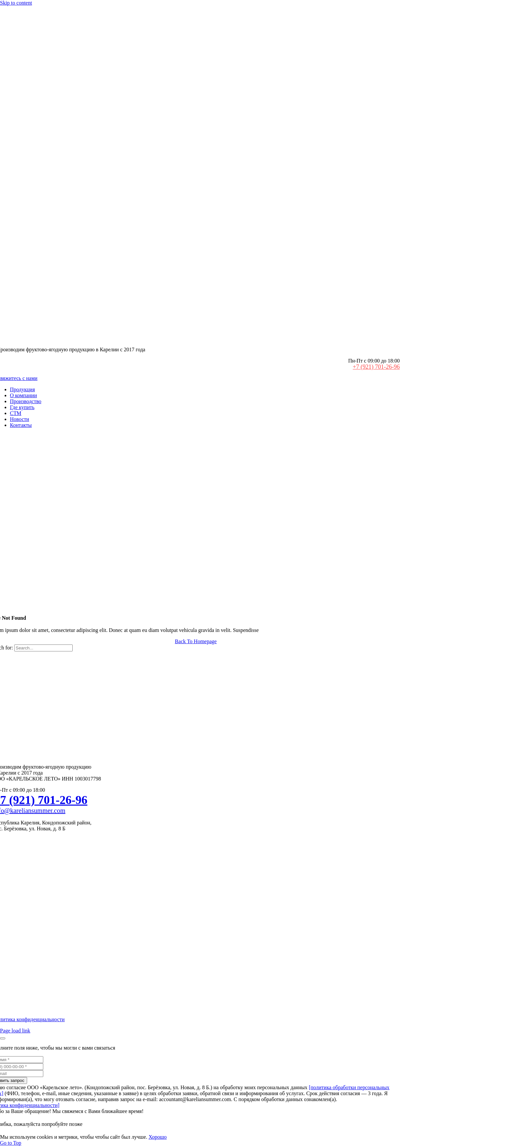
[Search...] (43, 647)
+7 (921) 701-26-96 (376, 367)
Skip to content (16, 3)
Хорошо (158, 1137)
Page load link (15, 1030)
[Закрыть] (2, 1038)
